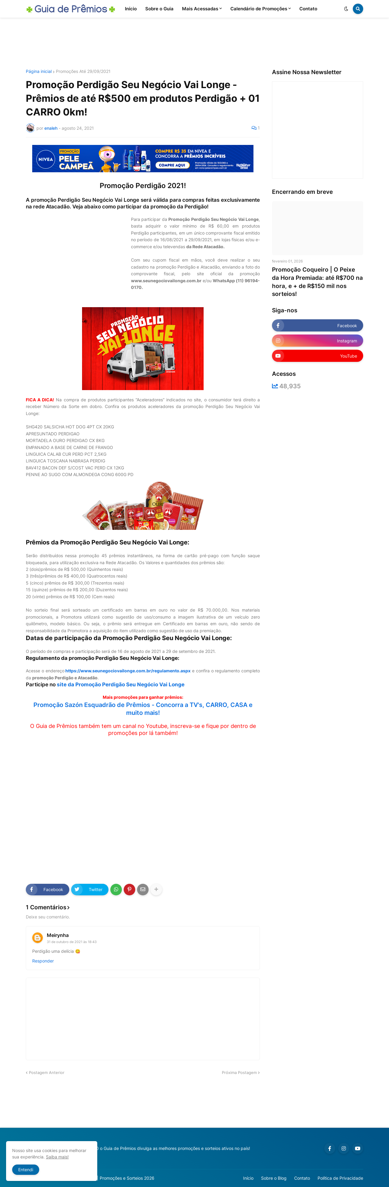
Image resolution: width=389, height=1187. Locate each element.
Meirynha (58, 935)
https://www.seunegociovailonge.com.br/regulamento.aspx (128, 670)
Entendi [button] (25, 1169)
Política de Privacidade (340, 1178)
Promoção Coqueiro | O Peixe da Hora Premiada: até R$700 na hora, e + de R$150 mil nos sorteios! (317, 281)
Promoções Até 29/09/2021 (83, 71)
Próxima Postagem (239, 1072)
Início (248, 1178)
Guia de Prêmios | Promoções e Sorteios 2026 (109, 1178)
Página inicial (39, 71)
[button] (346, 9)
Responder (43, 960)
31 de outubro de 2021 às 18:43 (72, 942)
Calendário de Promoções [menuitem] (258, 9)
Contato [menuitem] (308, 9)
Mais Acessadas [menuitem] (200, 9)
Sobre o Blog (274, 1178)
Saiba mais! (57, 1156)
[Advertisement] (194, 43)
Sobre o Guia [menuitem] (159, 9)
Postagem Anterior (46, 1072)
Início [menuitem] (131, 9)
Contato (302, 1178)
